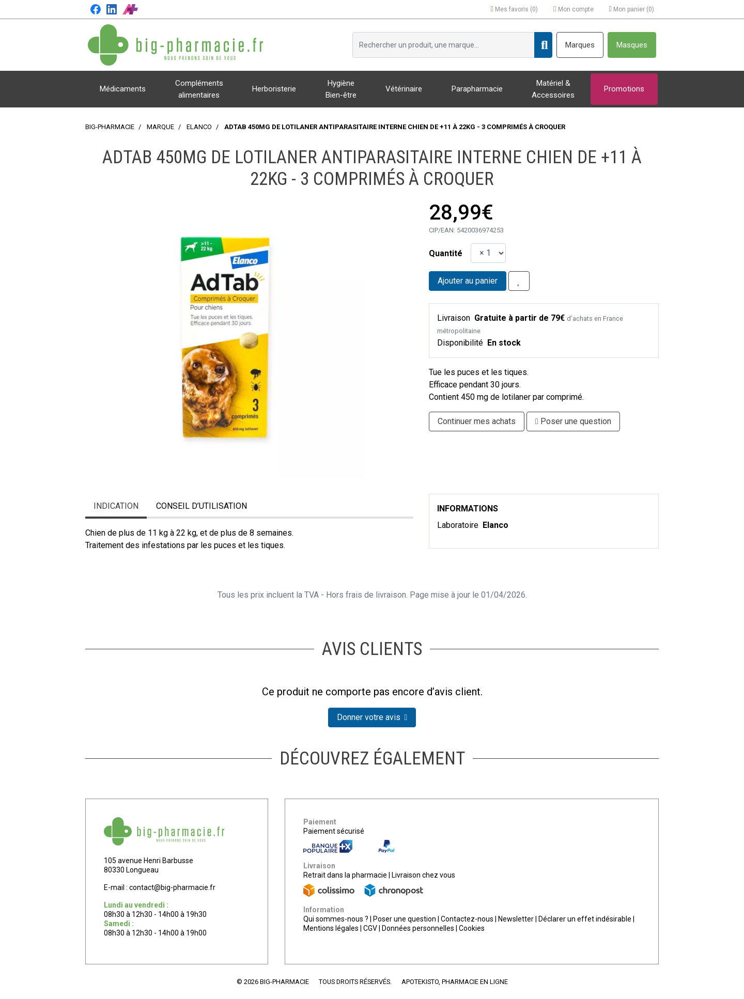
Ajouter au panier (468, 281)
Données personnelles (418, 928)
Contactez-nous (467, 919)
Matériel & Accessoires (553, 89)
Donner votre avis (372, 717)
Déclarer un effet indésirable (584, 919)
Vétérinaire (403, 88)
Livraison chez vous (423, 875)
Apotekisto (454, 982)
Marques (580, 45)
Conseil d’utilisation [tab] (201, 506)
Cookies (472, 928)
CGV (370, 928)
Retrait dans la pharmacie (345, 875)
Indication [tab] (116, 506)
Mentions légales (331, 928)
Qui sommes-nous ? (335, 919)
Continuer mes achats (477, 421)
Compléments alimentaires (199, 89)
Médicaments (123, 88)
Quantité (445, 253)
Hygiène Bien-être (341, 89)
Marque (160, 127)
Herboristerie (274, 88)
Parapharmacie (477, 88)
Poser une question (404, 919)
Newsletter (516, 919)
